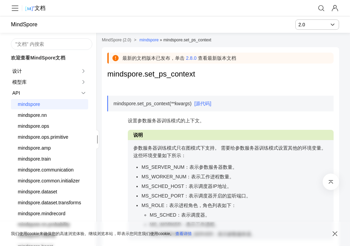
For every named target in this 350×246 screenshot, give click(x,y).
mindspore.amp (34, 148)
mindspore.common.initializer (49, 180)
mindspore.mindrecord (41, 213)
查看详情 (183, 233)
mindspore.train (34, 159)
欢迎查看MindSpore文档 (38, 57)
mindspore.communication (45, 170)
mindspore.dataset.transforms (49, 202)
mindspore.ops (33, 126)
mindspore (29, 104)
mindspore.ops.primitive (43, 137)
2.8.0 (191, 58)
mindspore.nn (32, 115)
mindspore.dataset (37, 191)
